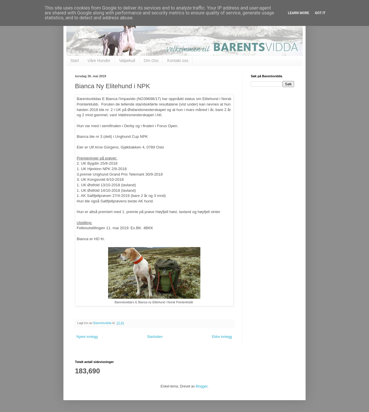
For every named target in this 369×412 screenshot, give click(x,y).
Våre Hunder (99, 60)
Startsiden (155, 337)
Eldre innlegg (222, 337)
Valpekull (127, 60)
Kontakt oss (177, 60)
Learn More (298, 13)
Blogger (202, 386)
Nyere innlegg (87, 337)
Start (74, 60)
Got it (320, 13)
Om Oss (151, 60)
